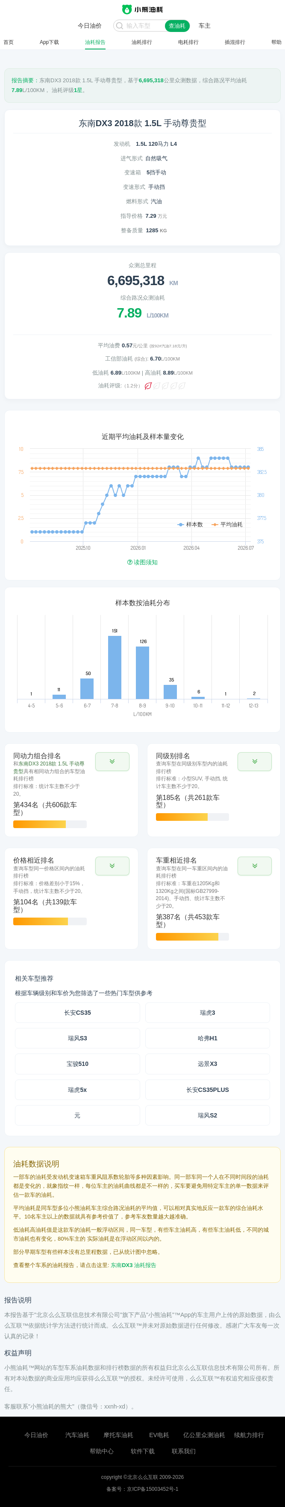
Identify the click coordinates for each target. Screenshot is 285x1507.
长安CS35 (77, 1012)
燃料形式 (137, 201)
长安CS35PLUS (207, 1089)
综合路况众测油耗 (142, 297)
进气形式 (131, 158)
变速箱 (132, 172)
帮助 (276, 42)
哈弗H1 (207, 1038)
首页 (8, 42)
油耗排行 (142, 42)
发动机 (122, 144)
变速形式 (134, 187)
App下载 (49, 42)
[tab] (71, 790)
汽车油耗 (77, 1435)
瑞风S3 (77, 1038)
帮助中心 (102, 1451)
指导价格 (131, 216)
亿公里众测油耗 (204, 1435)
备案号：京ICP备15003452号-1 (142, 1489)
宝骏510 (77, 1063)
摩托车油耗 (118, 1435)
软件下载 (143, 1451)
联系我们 (184, 1451)
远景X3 (207, 1063)
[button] (112, 761)
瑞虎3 (207, 1012)
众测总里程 (142, 265)
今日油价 (36, 1435)
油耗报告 (95, 42)
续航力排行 (249, 1435)
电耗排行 (188, 42)
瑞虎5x (77, 1089)
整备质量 (132, 230)
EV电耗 (159, 1435)
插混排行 (235, 42)
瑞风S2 (207, 1115)
